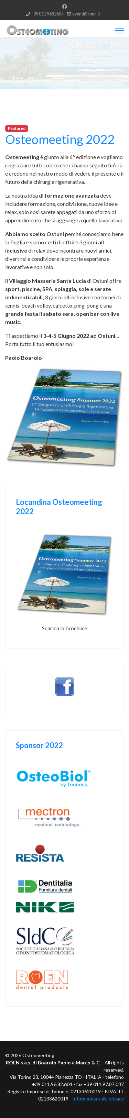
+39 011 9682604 (47, 13)
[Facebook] (64, 6)
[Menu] (119, 30)
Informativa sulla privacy (98, 1099)
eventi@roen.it (86, 13)
